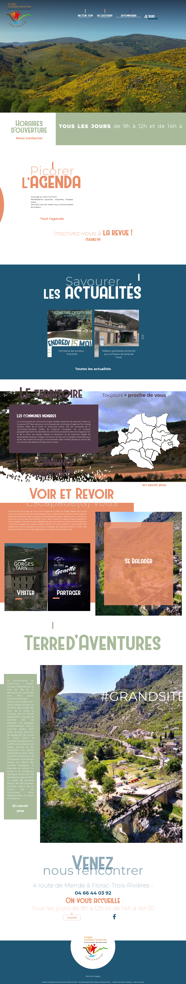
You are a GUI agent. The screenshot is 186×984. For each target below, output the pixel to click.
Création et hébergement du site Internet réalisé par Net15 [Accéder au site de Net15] (59, 982)
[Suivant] (143, 337)
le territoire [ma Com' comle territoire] (85, 16)
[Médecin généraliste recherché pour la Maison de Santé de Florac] (116, 333)
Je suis (149, 16)
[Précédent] (43, 337)
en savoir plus (154, 485)
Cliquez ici (93, 239)
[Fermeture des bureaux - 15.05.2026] (69, 333)
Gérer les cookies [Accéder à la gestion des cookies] (138, 982)
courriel (72, 917)
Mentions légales (93, 976)
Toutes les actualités (93, 369)
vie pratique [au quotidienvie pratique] (104, 16)
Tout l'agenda (52, 219)
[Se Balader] (138, 564)
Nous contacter (29, 138)
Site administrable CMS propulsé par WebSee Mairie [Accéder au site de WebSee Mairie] (94, 982)
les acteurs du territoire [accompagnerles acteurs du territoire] (128, 16)
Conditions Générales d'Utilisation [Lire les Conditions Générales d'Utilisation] (122, 982)
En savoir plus (20, 808)
